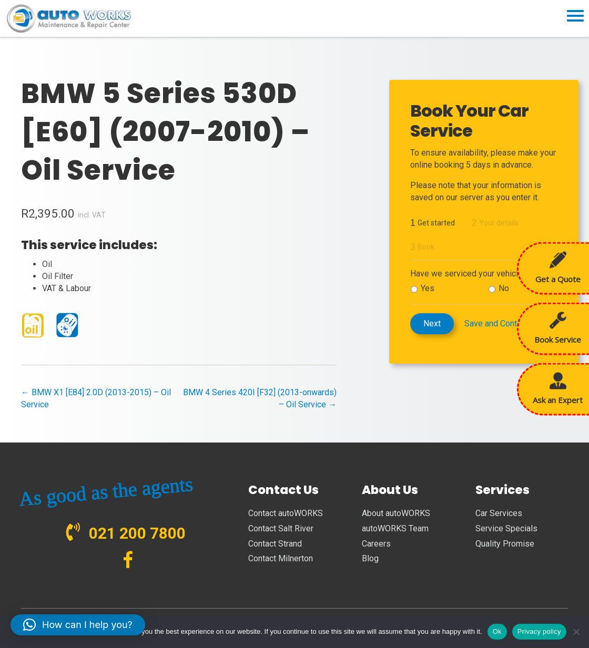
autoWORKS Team (395, 528)
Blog (370, 558)
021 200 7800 (137, 533)
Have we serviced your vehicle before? (482, 274)
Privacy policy (539, 631)
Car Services (498, 513)
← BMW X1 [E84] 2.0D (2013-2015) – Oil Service (96, 398)
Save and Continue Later (508, 323)
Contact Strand (275, 544)
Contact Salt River (280, 528)
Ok (497, 631)
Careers (376, 544)
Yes (427, 288)
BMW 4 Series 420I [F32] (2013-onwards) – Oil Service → (260, 398)
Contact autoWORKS (285, 513)
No (504, 288)
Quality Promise (504, 544)
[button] (78, 624)
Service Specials (506, 528)
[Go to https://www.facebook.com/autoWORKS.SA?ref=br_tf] (128, 561)
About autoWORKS (396, 513)
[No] (576, 631)
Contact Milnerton (280, 558)
